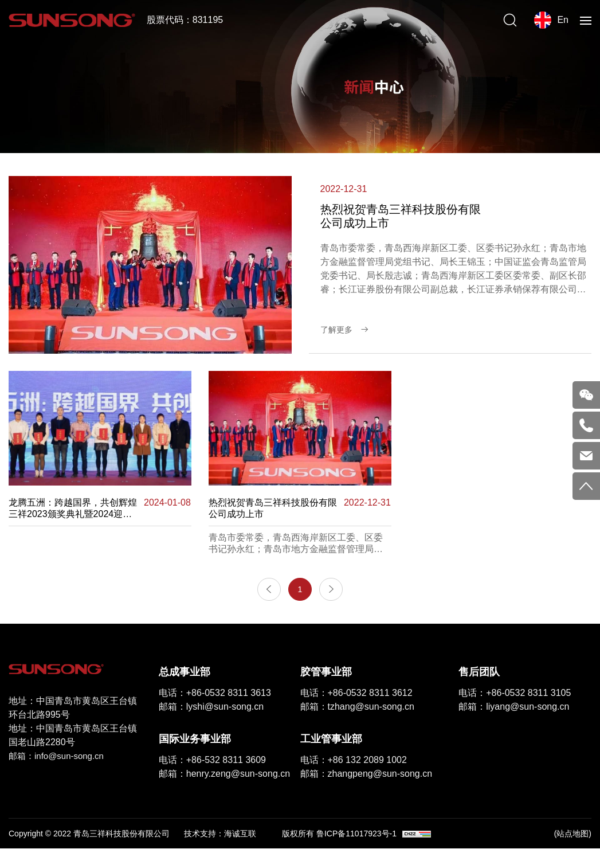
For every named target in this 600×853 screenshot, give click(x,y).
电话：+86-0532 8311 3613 (215, 697)
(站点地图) (572, 837)
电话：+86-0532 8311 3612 (356, 697)
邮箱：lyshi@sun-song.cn (211, 710)
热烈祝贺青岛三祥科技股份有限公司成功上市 (273, 508)
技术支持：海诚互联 (220, 837)
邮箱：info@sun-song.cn (59, 760)
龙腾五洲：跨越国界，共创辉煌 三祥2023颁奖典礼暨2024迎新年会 (73, 509)
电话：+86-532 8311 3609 (212, 764)
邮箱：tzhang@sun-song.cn (357, 710)
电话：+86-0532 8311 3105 (514, 697)
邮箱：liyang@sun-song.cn (513, 710)
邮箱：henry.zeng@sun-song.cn (224, 777)
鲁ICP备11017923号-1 (356, 837)
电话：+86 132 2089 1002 (353, 764)
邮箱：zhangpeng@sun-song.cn (366, 777)
